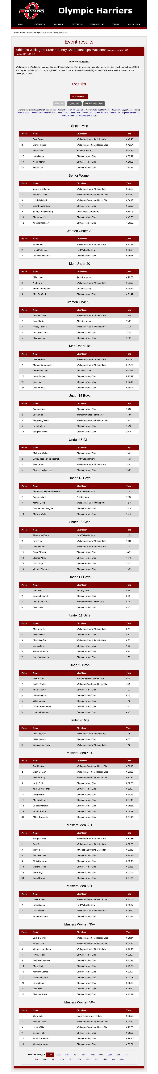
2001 (79, 1060)
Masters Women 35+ (69, 116)
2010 (84, 1055)
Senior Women (50, 110)
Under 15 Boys (120, 110)
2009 (93, 1055)
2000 (87, 1060)
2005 (127, 1055)
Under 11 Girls (63, 113)
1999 (96, 1060)
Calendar (40, 24)
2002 (70, 1060)
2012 (67, 1055)
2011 (75, 1055)
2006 (118, 1055)
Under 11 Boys (50, 113)
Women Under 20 (65, 110)
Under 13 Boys (23, 113)
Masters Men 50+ (117, 113)
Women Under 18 (93, 110)
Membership (96, 24)
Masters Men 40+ (101, 113)
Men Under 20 (79, 110)
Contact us (134, 24)
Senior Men (38, 110)
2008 (101, 1055)
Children (115, 24)
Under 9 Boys (75, 113)
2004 (36, 1060)
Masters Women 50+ (87, 116)
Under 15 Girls (133, 110)
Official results (78, 96)
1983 (122, 1060)
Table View (59, 104)
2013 (50, 1055)
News (20, 24)
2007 (110, 1055)
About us (77, 24)
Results (58, 24)
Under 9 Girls (87, 113)
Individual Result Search (94, 104)
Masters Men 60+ (132, 113)
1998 (113, 1060)
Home (16, 33)
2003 (45, 1060)
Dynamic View (74, 104)
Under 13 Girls (36, 113)
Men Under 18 (107, 110)
